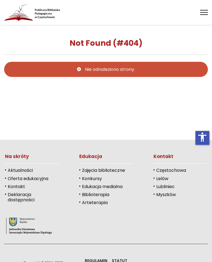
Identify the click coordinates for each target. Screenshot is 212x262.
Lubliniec (165, 186)
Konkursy (92, 178)
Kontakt (16, 186)
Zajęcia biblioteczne (103, 170)
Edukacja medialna (102, 186)
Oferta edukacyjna (28, 178)
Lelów (162, 178)
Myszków (166, 194)
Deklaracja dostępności (21, 197)
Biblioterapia (95, 194)
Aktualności (20, 170)
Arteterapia (95, 202)
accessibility (202, 137)
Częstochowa (171, 170)
